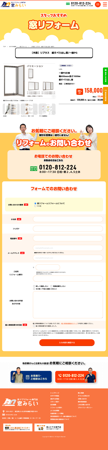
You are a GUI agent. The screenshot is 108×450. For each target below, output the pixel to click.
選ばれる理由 (54, 399)
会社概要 (53, 404)
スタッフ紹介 (54, 402)
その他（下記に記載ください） (45, 289)
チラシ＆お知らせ (84, 396)
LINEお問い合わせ (84, 404)
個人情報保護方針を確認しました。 (45, 326)
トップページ (54, 393)
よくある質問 (54, 410)
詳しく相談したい (40, 286)
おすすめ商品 (12, 46)
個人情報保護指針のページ (69, 323)
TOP (4, 46)
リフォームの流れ (56, 407)
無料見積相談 (82, 402)
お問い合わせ (82, 399)
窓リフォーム (23, 46)
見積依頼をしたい (57, 286)
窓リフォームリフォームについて (49, 203)
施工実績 (81, 393)
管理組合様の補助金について (59, 419)
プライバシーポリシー (85, 407)
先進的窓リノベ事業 (56, 413)
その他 (37, 206)
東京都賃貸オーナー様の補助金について (63, 416)
